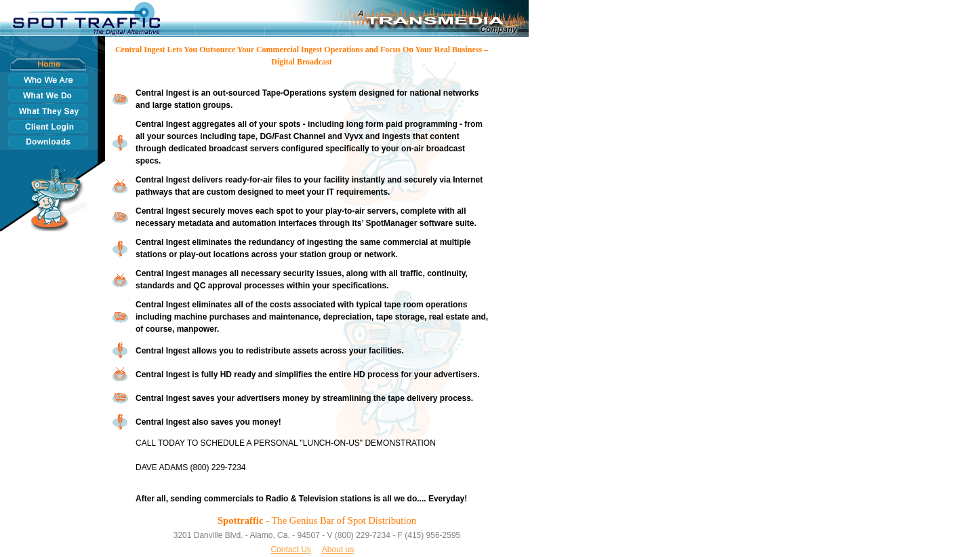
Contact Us (290, 549)
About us (338, 549)
